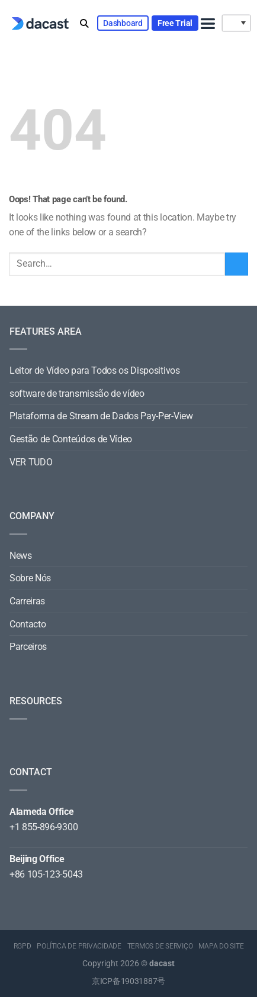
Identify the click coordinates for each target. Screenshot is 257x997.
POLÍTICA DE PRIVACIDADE (79, 946)
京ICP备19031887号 (128, 981)
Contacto (27, 624)
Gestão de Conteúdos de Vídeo (70, 439)
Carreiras (27, 601)
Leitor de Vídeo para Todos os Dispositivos (94, 370)
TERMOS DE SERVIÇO (160, 946)
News (20, 555)
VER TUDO (30, 462)
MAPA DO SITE (220, 946)
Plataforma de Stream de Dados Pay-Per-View (101, 416)
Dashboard (122, 23)
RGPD (22, 946)
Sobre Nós (30, 578)
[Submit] (236, 264)
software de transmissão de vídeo (76, 393)
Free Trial (175, 23)
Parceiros (28, 646)
